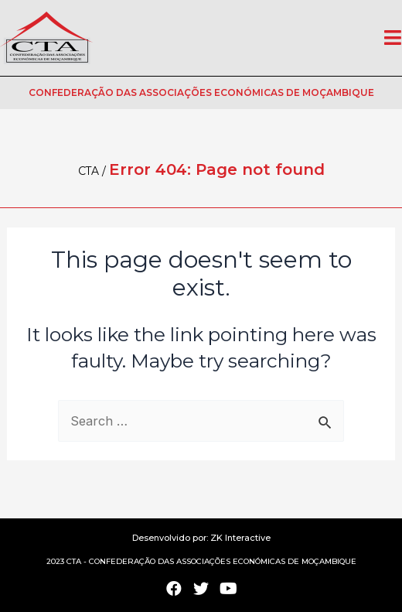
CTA (88, 171)
